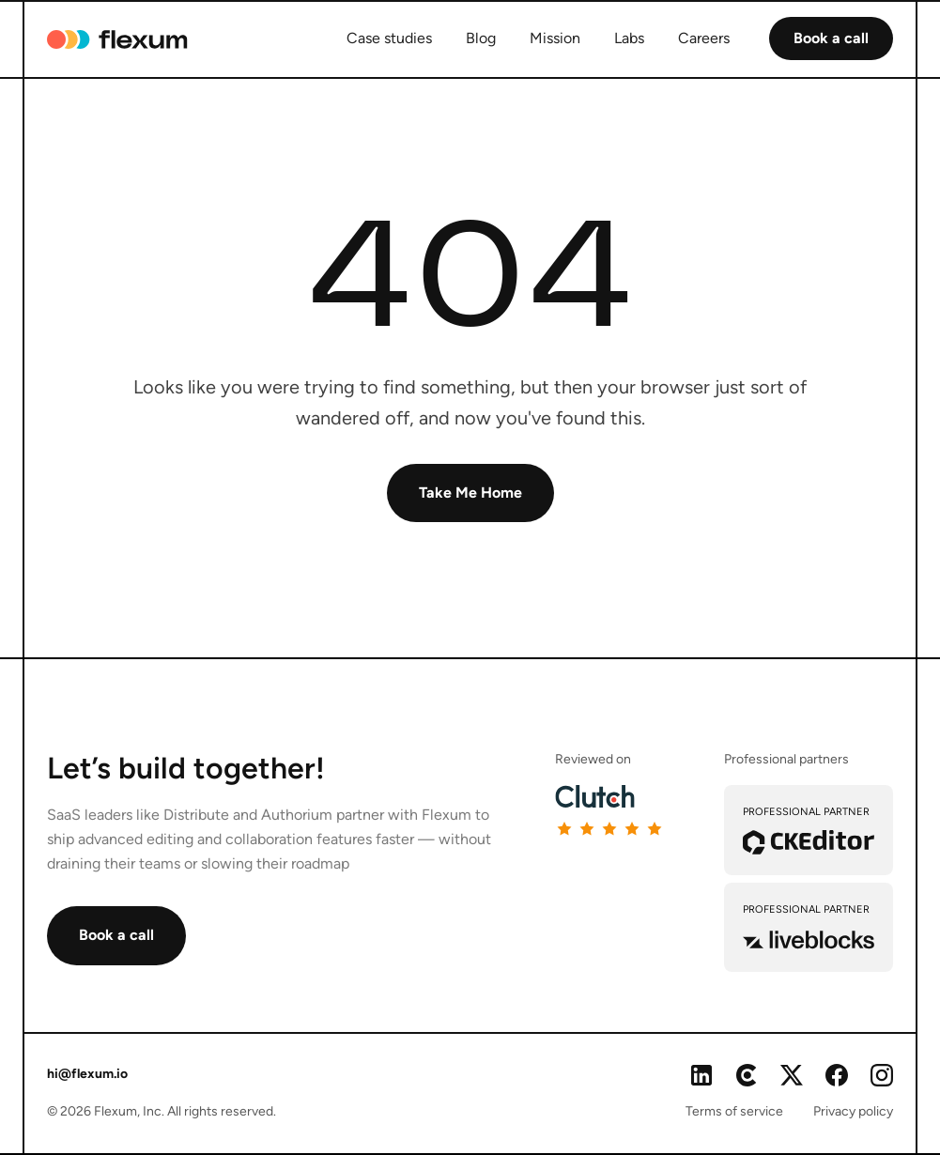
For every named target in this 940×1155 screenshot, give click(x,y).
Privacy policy (853, 1111)
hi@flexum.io (87, 1074)
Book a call (831, 38)
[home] (114, 39)
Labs (629, 38)
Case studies (389, 38)
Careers (704, 38)
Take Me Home (470, 492)
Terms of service (734, 1111)
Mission (555, 38)
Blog (481, 38)
